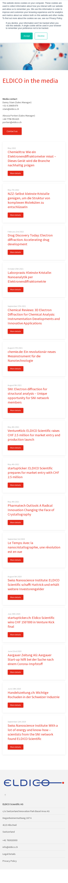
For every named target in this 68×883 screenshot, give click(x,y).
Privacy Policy (10, 860)
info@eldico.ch (10, 847)
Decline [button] (41, 36)
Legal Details (9, 854)
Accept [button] (27, 36)
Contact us (12, 131)
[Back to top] (5, 795)
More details (15, 173)
